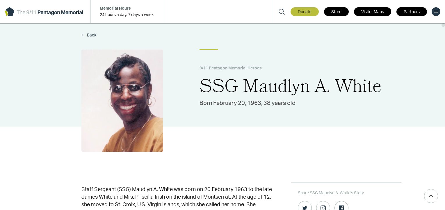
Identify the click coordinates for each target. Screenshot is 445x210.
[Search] (281, 11)
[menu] (436, 11)
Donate (305, 12)
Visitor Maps (372, 12)
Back (91, 35)
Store (336, 12)
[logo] (44, 11)
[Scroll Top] (431, 196)
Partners (412, 12)
